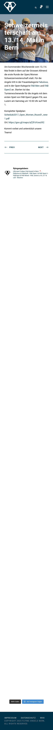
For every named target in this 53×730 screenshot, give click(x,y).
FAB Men (35, 85)
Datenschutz (28, 718)
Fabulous (43, 82)
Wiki (42, 718)
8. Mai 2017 (12, 55)
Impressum (10, 718)
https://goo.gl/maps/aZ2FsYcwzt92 (26, 122)
